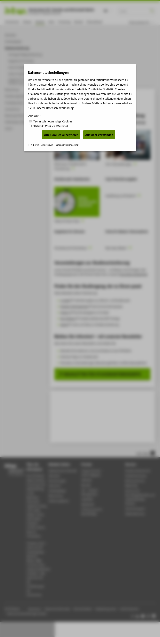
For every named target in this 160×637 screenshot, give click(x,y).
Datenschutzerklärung (59, 107)
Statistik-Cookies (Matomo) (50, 126)
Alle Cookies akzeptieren (61, 134)
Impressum (47, 144)
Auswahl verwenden (99, 134)
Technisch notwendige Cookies (52, 121)
